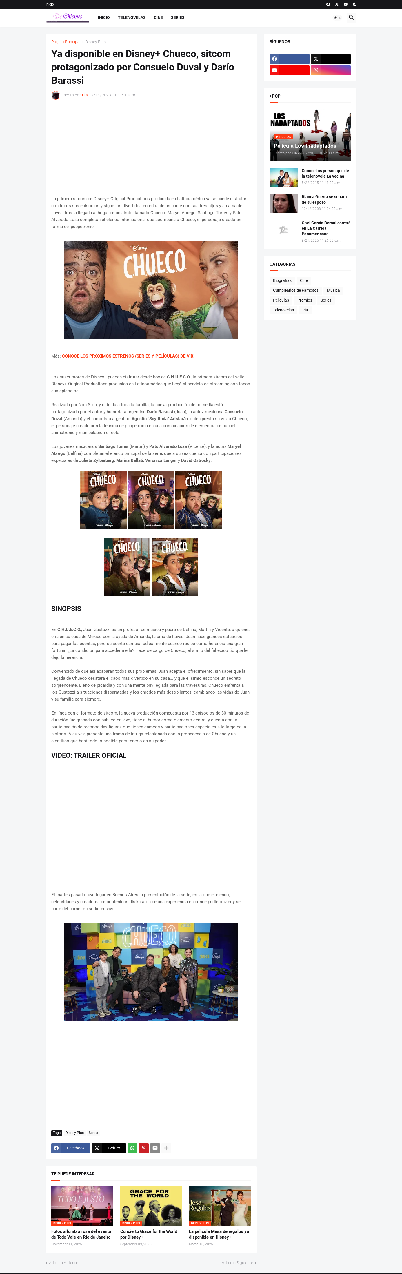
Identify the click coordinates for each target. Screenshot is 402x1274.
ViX (305, 310)
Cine (158, 17)
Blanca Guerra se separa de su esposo (324, 199)
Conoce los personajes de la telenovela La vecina (325, 173)
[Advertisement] (151, 147)
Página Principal (66, 42)
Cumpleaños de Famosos (296, 290)
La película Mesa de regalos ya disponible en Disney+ (219, 1234)
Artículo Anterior (63, 1262)
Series (178, 17)
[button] (337, 18)
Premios (304, 300)
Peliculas (281, 300)
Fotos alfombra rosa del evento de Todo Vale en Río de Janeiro (81, 1234)
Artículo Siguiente (237, 1262)
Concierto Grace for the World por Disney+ (148, 1234)
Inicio (50, 4)
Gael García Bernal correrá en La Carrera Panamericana (326, 228)
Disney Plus (95, 42)
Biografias (282, 280)
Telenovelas (132, 17)
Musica (333, 290)
